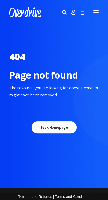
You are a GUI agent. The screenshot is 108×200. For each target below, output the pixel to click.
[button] (96, 12)
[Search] (62, 12)
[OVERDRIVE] (25, 12)
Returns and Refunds (35, 197)
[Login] (71, 12)
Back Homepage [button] (54, 127)
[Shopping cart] (80, 12)
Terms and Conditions (72, 197)
